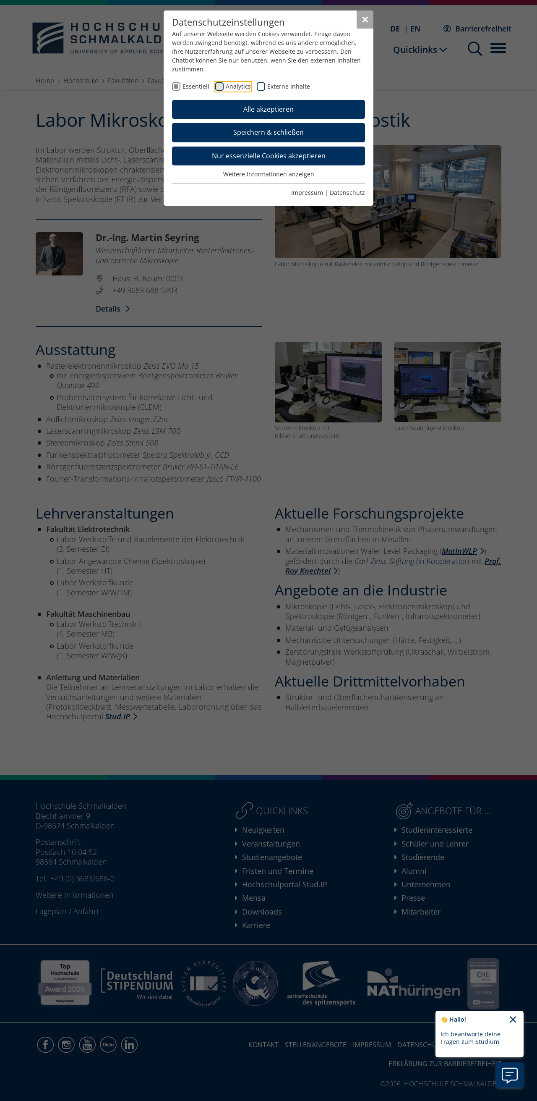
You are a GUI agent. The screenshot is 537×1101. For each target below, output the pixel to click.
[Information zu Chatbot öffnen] (510, 1075)
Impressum (307, 193)
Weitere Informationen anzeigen (268, 174)
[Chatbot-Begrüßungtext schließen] (513, 1020)
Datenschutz (347, 193)
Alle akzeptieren (268, 109)
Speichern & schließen (268, 132)
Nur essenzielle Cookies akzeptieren (269, 155)
